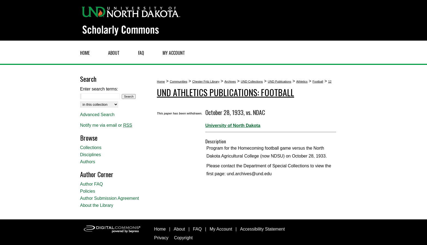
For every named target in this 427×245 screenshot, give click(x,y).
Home (161, 81)
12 (329, 81)
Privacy (161, 237)
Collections (90, 147)
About (179, 229)
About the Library (96, 205)
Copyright (183, 237)
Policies (87, 191)
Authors (87, 161)
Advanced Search (97, 114)
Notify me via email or (106, 125)
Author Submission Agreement (109, 198)
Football (318, 81)
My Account (221, 229)
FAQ (197, 229)
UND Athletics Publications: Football (225, 92)
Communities (178, 81)
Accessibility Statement (262, 229)
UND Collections (252, 81)
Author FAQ (91, 184)
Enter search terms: (99, 89)
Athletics (302, 81)
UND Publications (279, 81)
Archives (230, 81)
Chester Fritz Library (205, 81)
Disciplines (90, 154)
